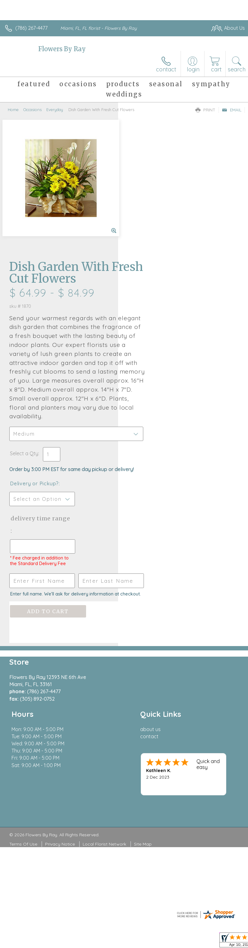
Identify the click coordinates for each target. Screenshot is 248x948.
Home (13, 109)
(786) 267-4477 (31, 28)
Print (205, 110)
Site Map (143, 738)
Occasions (32, 109)
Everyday (54, 109)
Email (231, 110)
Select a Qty (142, 330)
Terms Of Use (23, 738)
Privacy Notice (60, 738)
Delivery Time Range (148, 407)
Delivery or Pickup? (152, 366)
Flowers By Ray (62, 49)
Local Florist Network (104, 738)
